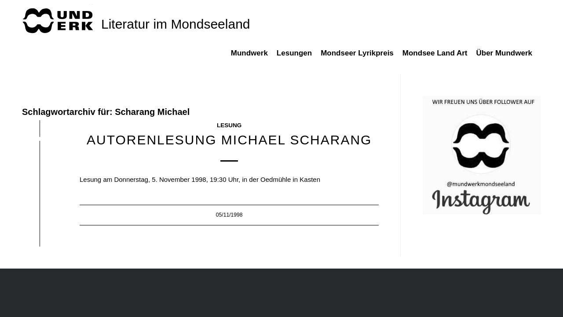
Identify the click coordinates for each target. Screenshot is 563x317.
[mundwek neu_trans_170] (59, 20)
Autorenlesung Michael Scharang (229, 140)
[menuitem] (254, 58)
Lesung (229, 125)
